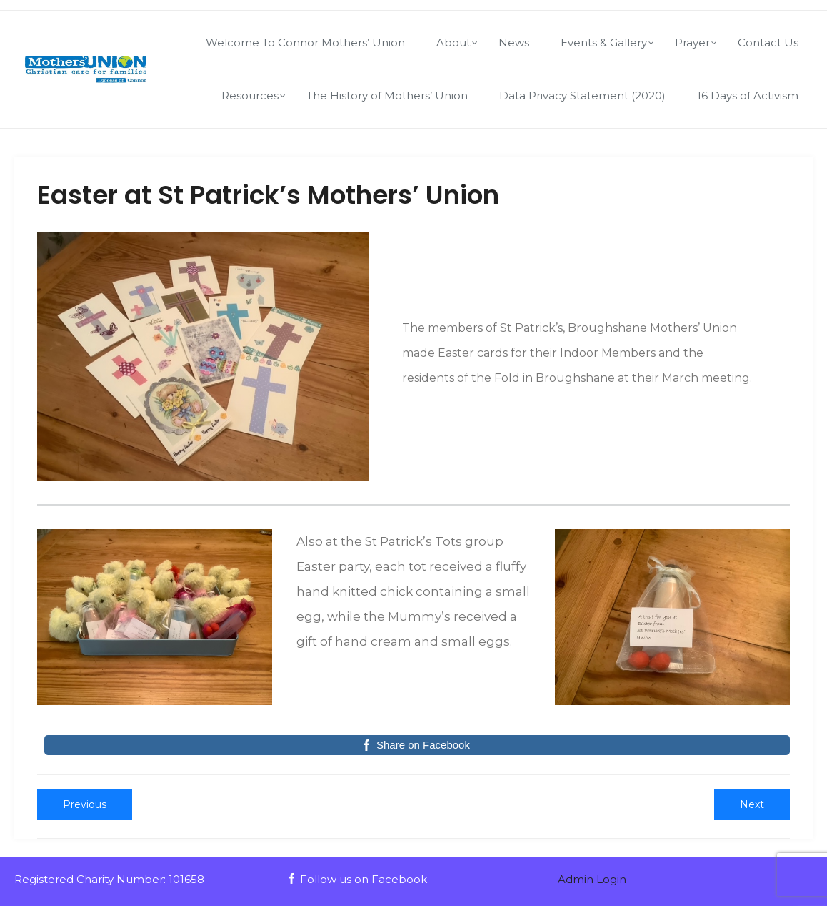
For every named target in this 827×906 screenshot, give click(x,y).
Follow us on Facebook (356, 879)
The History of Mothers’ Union (387, 95)
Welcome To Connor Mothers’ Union (305, 42)
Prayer (692, 42)
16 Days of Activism (747, 95)
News (513, 42)
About (453, 42)
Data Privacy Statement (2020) (582, 95)
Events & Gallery (604, 42)
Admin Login (592, 879)
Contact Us (768, 42)
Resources (250, 95)
